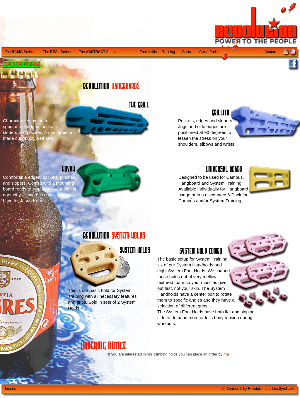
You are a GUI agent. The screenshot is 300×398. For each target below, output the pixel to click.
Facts (186, 52)
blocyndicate (283, 389)
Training (168, 52)
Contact (271, 52)
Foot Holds (148, 52)
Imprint (10, 389)
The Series (19, 52)
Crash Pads (208, 52)
